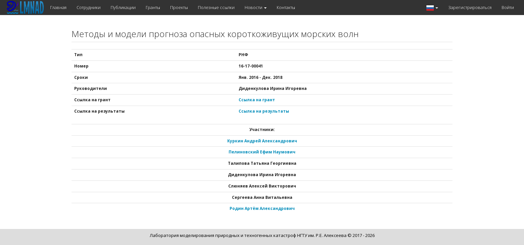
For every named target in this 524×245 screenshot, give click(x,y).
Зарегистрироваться (470, 7)
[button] (432, 7)
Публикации (123, 7)
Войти (508, 7)
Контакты (286, 7)
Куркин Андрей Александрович (262, 141)
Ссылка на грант (257, 100)
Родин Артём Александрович (262, 208)
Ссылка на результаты (264, 111)
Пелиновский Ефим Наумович (262, 152)
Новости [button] (256, 7)
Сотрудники (89, 7)
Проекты (179, 7)
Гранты (153, 7)
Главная (58, 7)
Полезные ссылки (216, 7)
